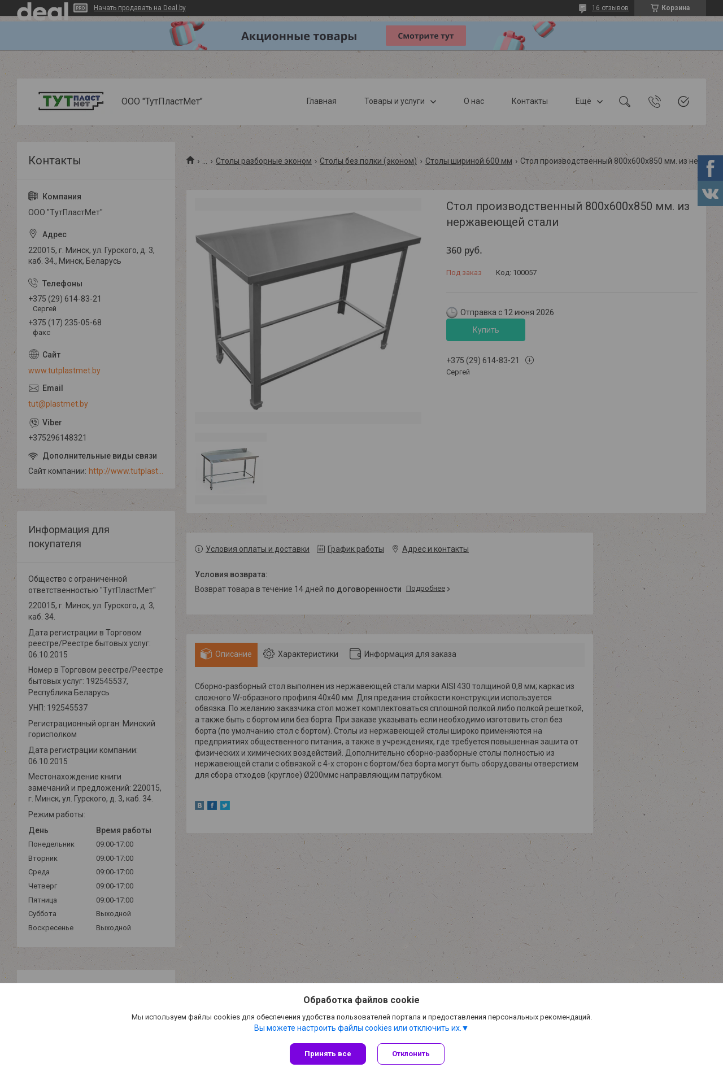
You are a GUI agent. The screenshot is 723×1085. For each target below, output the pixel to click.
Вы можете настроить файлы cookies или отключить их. (357, 1027)
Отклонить (411, 1053)
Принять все (327, 1053)
